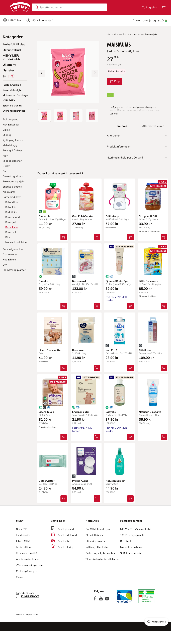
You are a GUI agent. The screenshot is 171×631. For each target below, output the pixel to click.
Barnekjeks (151, 34)
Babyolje (111, 411)
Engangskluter (80, 411)
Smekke (43, 281)
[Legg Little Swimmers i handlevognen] (164, 306)
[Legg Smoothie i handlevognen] (63, 237)
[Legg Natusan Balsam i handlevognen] (130, 498)
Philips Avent (80, 480)
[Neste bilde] (95, 73)
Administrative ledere (27, 559)
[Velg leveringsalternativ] (13, 20)
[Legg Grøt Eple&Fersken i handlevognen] (97, 237)
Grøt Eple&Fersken (83, 216)
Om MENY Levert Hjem (98, 529)
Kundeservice (23, 535)
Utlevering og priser (96, 541)
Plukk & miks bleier (147, 296)
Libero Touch (46, 411)
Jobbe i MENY (23, 541)
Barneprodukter (131, 34)
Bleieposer (78, 350)
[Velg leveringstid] (39, 20)
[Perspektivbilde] (92, 115)
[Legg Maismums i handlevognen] (114, 81)
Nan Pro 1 (111, 350)
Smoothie (44, 216)
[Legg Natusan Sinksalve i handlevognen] (164, 436)
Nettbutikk (112, 34)
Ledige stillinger (24, 547)
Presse (19, 577)
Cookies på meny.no (26, 571)
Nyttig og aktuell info (97, 547)
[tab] (122, 126)
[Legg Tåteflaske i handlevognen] (164, 368)
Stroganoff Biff (148, 216)
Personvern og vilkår (27, 553)
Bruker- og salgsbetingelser (100, 553)
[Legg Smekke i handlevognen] (63, 306)
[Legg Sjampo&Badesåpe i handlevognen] (130, 306)
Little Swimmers (148, 281)
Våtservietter (46, 480)
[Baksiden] (76, 115)
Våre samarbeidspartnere (29, 565)
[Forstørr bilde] (68, 72)
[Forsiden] (60, 115)
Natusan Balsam (115, 480)
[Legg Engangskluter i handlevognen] (97, 436)
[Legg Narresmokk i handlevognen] (97, 306)
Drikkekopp (112, 216)
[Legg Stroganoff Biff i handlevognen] (164, 237)
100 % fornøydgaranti (131, 535)
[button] (5, 7)
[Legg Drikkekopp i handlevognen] (130, 237)
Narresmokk (79, 281)
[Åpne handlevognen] (163, 7)
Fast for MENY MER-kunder (83, 429)
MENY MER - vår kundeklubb (135, 529)
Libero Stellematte (49, 350)
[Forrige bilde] (41, 73)
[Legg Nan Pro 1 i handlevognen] (130, 368)
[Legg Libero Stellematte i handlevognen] (63, 368)
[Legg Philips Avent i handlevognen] (97, 498)
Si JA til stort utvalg (130, 553)
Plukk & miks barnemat (149, 231)
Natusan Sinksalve (150, 411)
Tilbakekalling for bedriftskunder (103, 559)
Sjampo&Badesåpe (117, 281)
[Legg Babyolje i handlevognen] (130, 436)
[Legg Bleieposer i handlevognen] (97, 368)
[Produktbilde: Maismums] (44, 115)
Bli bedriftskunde (95, 535)
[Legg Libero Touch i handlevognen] (63, 436)
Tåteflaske (145, 350)
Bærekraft (125, 541)
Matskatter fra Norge (131, 547)
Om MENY (21, 529)
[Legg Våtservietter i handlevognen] (63, 498)
